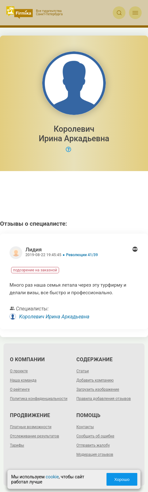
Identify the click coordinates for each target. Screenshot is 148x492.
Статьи (83, 371)
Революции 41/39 (82, 255)
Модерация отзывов (95, 454)
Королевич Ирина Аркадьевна (54, 317)
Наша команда (23, 380)
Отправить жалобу (93, 445)
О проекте (19, 371)
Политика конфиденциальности (38, 398)
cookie (52, 476)
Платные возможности (30, 427)
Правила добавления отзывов (104, 398)
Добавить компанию (95, 380)
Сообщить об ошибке (95, 436)
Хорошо (122, 479)
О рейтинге (20, 389)
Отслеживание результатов (34, 436)
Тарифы (17, 445)
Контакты (85, 427)
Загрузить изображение (98, 389)
